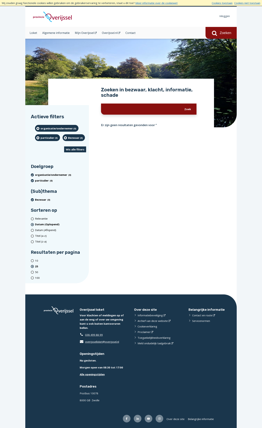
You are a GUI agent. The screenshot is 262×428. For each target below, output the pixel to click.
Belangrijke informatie (201, 419)
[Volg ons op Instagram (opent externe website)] (159, 418)
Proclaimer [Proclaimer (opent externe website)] (144, 332)
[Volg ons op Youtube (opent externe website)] (148, 418)
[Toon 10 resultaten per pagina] (60, 260)
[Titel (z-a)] (60, 241)
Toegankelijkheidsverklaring (154, 337)
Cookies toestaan (222, 3)
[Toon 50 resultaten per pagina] (60, 272)
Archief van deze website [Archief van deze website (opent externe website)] (153, 321)
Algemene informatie (56, 33)
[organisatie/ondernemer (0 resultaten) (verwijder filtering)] (56, 128)
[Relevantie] (60, 218)
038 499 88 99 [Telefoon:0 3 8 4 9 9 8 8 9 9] (94, 334)
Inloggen (224, 16)
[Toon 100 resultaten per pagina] (60, 278)
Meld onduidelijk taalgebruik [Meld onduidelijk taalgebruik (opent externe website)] (154, 343)
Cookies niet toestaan (247, 3)
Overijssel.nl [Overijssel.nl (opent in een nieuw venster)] (109, 33)
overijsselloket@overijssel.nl (99, 341)
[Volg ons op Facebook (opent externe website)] (126, 418)
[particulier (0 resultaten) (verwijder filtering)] (47, 137)
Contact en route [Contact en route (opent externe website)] (202, 315)
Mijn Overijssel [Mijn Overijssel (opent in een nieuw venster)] (84, 33)
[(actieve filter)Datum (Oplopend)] (60, 224)
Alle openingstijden (92, 374)
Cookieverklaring (147, 326)
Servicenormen (201, 321)
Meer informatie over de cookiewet (156, 3)
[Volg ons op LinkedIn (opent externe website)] (137, 418)
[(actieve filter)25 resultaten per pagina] (60, 266)
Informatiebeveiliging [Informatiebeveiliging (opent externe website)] (150, 315)
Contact (130, 33)
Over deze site (176, 419)
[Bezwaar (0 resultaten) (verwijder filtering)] (74, 137)
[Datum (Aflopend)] (60, 230)
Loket (33, 33)
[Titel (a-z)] (60, 236)
